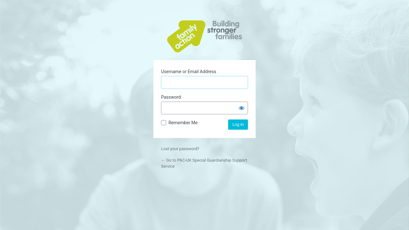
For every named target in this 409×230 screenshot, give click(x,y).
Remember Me (182, 122)
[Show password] (241, 108)
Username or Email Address (188, 71)
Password (171, 97)
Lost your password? (180, 148)
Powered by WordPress (204, 36)
